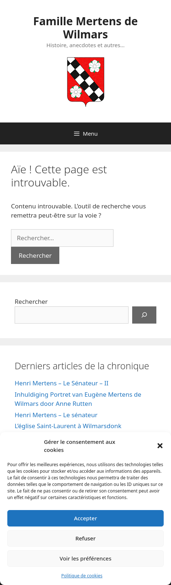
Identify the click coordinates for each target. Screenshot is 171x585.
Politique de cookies (81, 576)
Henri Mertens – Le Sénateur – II (61, 383)
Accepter (85, 518)
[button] (160, 445)
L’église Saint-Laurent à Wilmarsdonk (68, 426)
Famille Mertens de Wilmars (85, 28)
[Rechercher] (144, 315)
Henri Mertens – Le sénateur (56, 415)
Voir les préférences (85, 558)
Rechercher (31, 301)
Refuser (85, 538)
